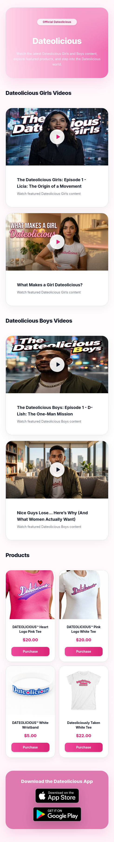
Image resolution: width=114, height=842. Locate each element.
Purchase (30, 651)
